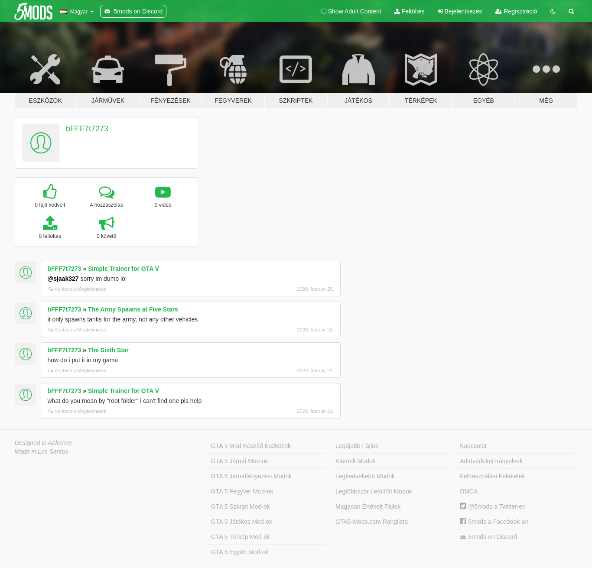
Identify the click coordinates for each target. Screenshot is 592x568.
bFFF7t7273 (87, 128)
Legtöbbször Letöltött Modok (373, 491)
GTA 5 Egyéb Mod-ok (240, 552)
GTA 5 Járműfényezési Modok (251, 476)
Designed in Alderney (43, 442)
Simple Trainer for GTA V (123, 268)
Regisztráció (516, 11)
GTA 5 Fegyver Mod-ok (242, 491)
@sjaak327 (63, 278)
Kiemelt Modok (355, 461)
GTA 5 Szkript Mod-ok (240, 506)
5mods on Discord (488, 537)
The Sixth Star (108, 350)
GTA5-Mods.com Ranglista (371, 521)
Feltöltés (409, 11)
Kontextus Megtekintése (77, 289)
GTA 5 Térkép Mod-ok (240, 536)
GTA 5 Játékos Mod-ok (241, 521)
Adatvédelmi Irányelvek (491, 461)
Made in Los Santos (41, 451)
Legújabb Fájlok (356, 445)
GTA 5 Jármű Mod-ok (239, 461)
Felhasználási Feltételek (492, 476)
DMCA (469, 491)
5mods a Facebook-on (494, 522)
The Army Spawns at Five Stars (133, 309)
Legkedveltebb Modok (365, 476)
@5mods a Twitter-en (493, 506)
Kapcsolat (473, 445)
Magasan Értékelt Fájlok (367, 506)
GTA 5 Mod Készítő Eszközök (251, 445)
